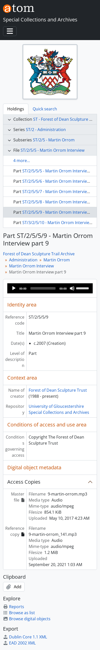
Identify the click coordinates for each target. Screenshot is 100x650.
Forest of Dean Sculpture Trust (58, 390)
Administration (23, 260)
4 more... (21, 160)
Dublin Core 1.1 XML (25, 637)
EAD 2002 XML (19, 643)
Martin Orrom (56, 260)
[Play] (13, 288)
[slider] (43, 288)
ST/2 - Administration (46, 129)
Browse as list (19, 612)
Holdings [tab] (15, 109)
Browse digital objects (27, 619)
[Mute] (72, 288)
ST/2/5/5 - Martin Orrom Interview (52, 150)
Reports (13, 606)
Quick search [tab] (45, 109)
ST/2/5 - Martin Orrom (54, 140)
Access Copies (23, 481)
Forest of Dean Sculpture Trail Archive (39, 254)
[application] (50, 288)
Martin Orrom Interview (31, 266)
